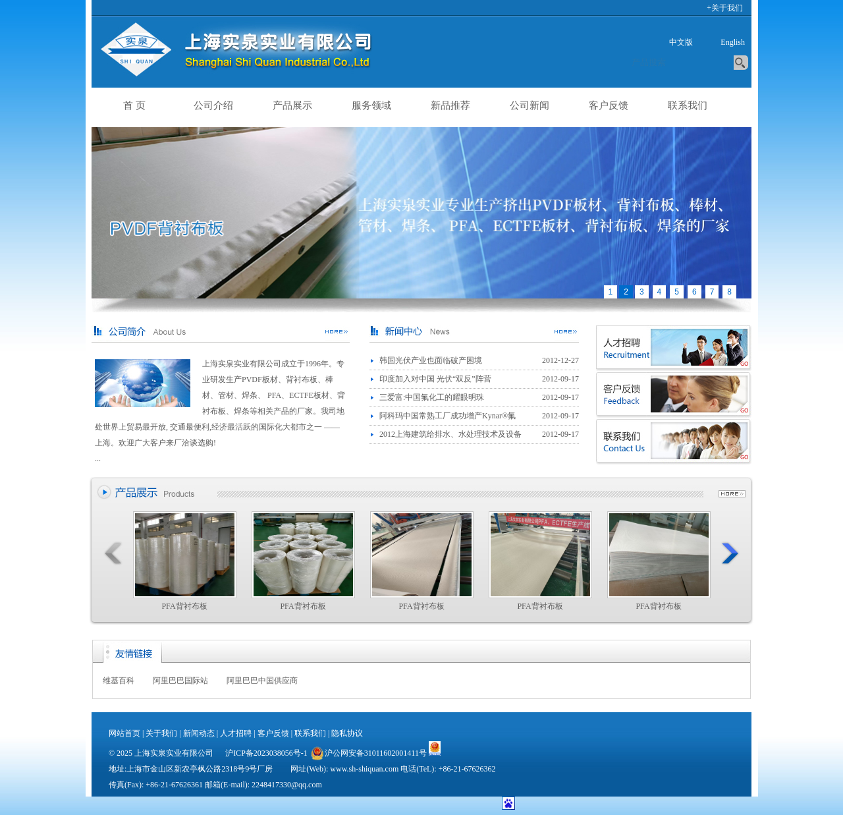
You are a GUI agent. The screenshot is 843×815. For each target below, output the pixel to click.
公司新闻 (529, 105)
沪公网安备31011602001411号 (368, 753)
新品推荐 (450, 105)
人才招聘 (236, 733)
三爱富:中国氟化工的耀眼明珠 (431, 397)
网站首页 (124, 733)
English (733, 42)
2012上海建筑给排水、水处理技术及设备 (450, 434)
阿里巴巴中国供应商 (262, 680)
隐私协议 (347, 733)
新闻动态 (199, 733)
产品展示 (292, 105)
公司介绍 (213, 105)
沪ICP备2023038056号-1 (266, 753)
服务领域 (371, 105)
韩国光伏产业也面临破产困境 (430, 360)
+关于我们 (725, 8)
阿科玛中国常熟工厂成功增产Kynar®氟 (447, 415)
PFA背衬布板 (184, 561)
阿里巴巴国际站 (180, 680)
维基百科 (118, 680)
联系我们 (687, 105)
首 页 (134, 105)
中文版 (681, 42)
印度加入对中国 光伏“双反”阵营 (435, 378)
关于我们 (161, 733)
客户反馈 (608, 105)
